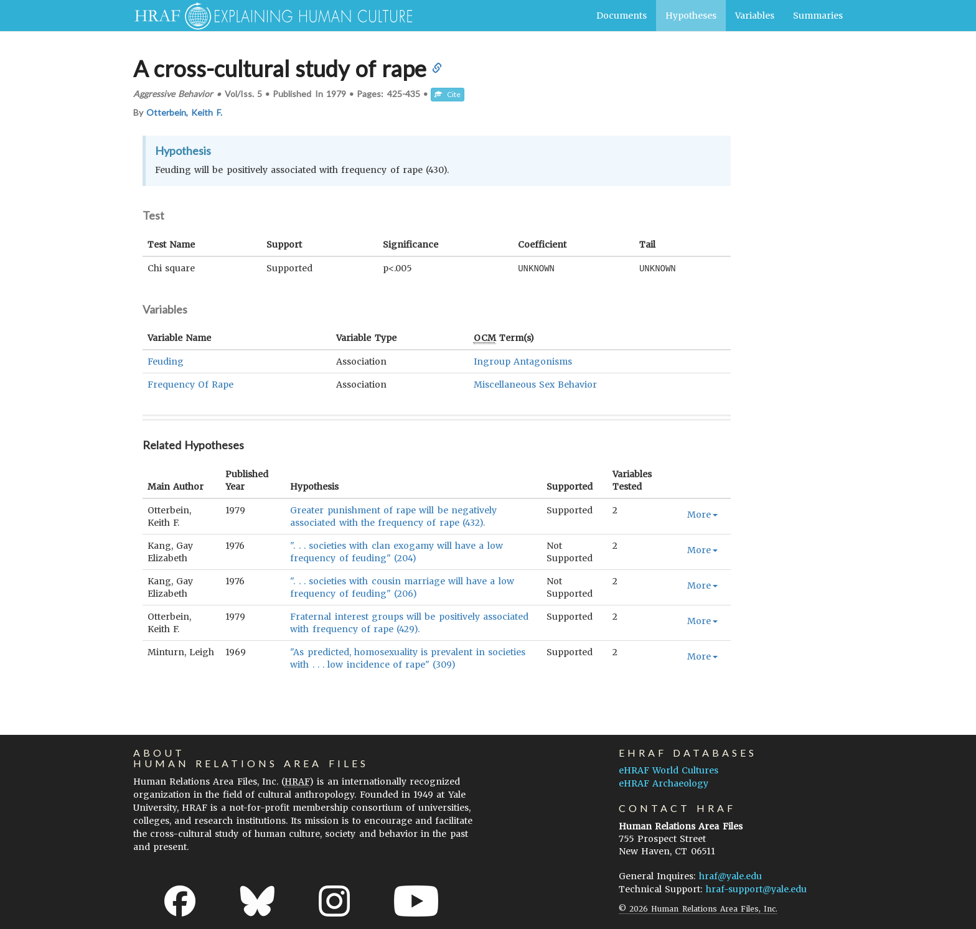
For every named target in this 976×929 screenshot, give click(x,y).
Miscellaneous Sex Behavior (535, 384)
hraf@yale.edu (730, 875)
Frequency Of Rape (190, 384)
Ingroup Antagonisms (523, 360)
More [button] (702, 514)
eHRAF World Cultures (668, 769)
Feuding (166, 360)
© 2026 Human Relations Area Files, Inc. (698, 908)
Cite (447, 94)
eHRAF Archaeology (663, 782)
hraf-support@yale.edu (756, 888)
